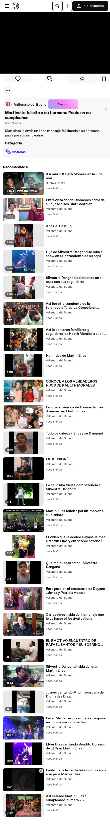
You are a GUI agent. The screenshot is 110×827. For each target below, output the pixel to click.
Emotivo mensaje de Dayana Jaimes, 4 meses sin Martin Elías (75, 409)
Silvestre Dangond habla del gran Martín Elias (72, 669)
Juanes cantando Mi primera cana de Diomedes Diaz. (75, 694)
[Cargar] (67, 6)
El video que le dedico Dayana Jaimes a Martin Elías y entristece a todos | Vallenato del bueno (76, 539)
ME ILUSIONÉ (57, 459)
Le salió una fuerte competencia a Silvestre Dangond (73, 487)
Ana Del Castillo (59, 226)
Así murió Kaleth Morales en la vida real (74, 176)
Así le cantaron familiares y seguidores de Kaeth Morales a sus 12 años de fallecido (75, 332)
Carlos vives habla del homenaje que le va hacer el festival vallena (75, 617)
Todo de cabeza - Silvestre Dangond (74, 433)
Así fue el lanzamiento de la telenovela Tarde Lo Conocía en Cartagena (71, 306)
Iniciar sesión (90, 5)
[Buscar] (57, 6)
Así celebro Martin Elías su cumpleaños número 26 (67, 798)
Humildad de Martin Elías (66, 356)
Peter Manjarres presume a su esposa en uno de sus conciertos (76, 720)
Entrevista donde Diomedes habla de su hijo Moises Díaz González (75, 202)
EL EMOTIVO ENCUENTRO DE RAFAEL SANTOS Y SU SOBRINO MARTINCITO (73, 643)
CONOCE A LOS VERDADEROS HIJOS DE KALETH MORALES (71, 384)
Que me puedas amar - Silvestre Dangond (71, 565)
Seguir (63, 104)
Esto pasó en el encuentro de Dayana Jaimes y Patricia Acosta (75, 591)
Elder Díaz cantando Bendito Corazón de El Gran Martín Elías (75, 746)
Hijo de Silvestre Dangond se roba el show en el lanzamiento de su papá (75, 254)
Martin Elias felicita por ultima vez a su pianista (75, 513)
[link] (25, 104)
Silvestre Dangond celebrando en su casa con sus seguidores (75, 280)
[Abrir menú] (7, 6)
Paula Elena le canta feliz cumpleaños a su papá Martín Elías (76, 772)
